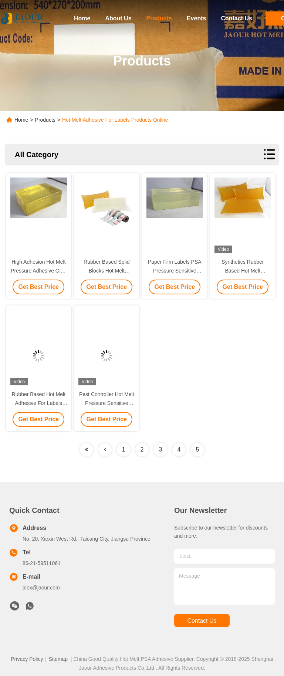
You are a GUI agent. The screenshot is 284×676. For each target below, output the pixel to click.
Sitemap (58, 659)
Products (159, 18)
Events (196, 18)
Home (82, 18)
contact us (201, 621)
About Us (118, 18)
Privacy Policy (27, 659)
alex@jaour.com (41, 588)
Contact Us (236, 18)
